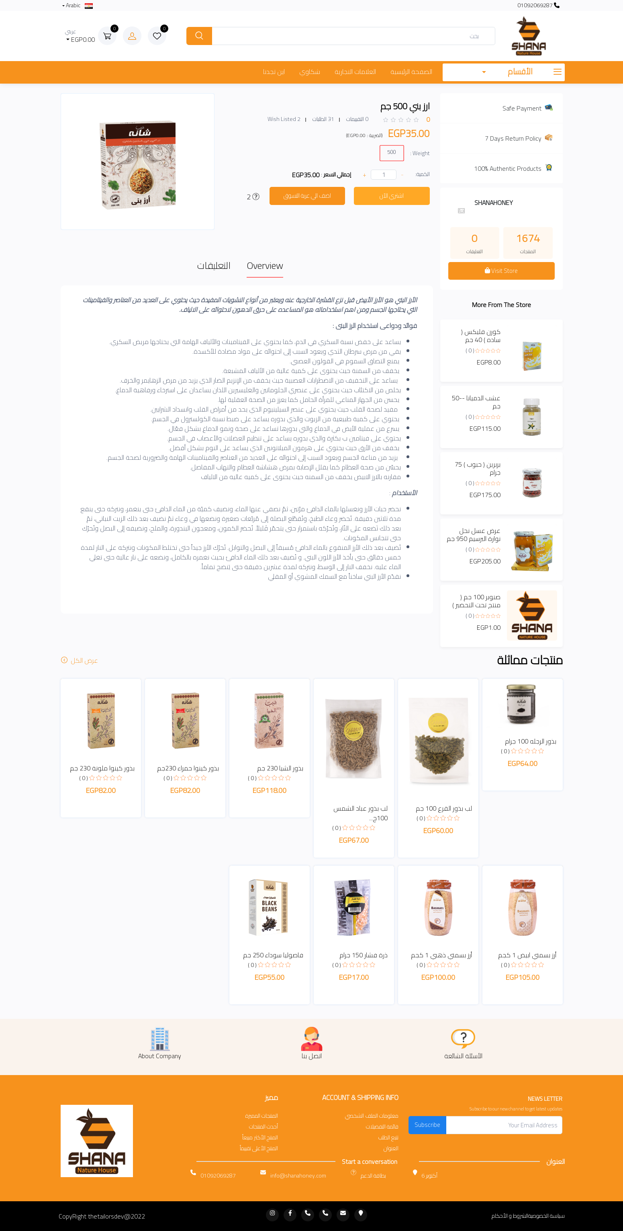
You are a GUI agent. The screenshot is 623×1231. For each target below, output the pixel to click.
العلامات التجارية (355, 72)
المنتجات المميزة (261, 1116)
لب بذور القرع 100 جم (444, 808)
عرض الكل (80, 660)
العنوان (391, 1148)
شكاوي (309, 72)
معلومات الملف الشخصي (371, 1116)
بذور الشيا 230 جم (280, 768)
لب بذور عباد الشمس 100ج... (360, 813)
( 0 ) (470, 350)
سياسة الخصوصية (546, 1216)
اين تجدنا (274, 72)
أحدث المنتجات (263, 1126)
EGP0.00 (80, 36)
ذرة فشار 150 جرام (363, 955)
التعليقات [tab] (214, 265)
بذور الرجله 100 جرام (530, 741)
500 (391, 152)
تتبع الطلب (388, 1137)
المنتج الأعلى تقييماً (259, 1148)
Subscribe (427, 1125)
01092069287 (538, 5)
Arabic (79, 5)
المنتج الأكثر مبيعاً (260, 1137)
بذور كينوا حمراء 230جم (188, 768)
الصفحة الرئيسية (411, 72)
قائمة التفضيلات (382, 1126)
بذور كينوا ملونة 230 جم (102, 768)
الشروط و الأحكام (510, 1216)
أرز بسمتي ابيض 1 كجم (527, 955)
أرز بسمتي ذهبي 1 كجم (441, 955)
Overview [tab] (265, 265)
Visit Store (501, 271)
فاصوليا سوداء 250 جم (273, 955)
